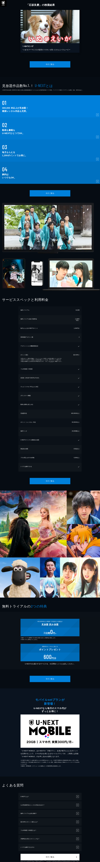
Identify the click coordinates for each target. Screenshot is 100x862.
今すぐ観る (50, 64)
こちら (51, 361)
